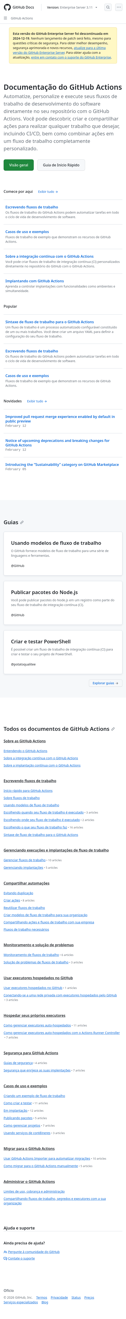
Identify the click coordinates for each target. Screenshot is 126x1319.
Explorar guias (106, 683)
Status (76, 1297)
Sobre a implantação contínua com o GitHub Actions (42, 765)
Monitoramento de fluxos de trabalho (38, 955)
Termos (41, 1297)
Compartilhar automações (27, 883)
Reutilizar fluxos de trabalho (24, 908)
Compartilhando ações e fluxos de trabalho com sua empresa (49, 922)
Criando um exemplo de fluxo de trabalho (34, 1096)
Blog (44, 1302)
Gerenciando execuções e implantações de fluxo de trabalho (56, 850)
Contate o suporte (19, 1258)
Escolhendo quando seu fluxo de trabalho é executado (51, 812)
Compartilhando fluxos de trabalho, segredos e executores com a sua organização (55, 1200)
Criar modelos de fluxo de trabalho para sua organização (46, 915)
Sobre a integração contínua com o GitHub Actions (41, 758)
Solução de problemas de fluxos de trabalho (43, 962)
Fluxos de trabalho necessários (26, 929)
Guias (14, 522)
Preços (89, 1297)
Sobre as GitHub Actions (25, 741)
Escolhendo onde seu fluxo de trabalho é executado (49, 820)
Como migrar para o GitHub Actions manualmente (48, 1166)
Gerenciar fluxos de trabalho (33, 860)
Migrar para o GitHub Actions (29, 1148)
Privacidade (59, 1297)
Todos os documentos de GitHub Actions (59, 728)
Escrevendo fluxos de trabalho (30, 780)
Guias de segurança (25, 1063)
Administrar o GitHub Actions (29, 1181)
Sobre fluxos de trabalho (22, 798)
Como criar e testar (26, 1103)
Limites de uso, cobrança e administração (34, 1191)
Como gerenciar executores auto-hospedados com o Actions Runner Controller (62, 1035)
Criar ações (19, 900)
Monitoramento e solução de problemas (39, 944)
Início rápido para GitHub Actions (28, 790)
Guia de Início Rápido (61, 165)
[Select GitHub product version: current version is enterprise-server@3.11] (72, 7)
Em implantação (23, 1110)
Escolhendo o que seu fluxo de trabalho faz (43, 827)
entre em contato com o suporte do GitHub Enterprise (71, 57)
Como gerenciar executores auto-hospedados (45, 1025)
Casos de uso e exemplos (25, 1085)
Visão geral (18, 165)
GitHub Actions (22, 18)
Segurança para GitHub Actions (31, 1052)
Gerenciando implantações (31, 867)
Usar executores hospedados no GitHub (38, 977)
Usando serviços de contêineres (34, 1133)
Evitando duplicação (18, 893)
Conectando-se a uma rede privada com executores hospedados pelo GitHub (60, 997)
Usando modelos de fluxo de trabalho (31, 805)
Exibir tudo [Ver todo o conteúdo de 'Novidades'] (37, 401)
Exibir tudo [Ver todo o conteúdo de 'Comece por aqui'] (48, 191)
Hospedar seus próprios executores (34, 1015)
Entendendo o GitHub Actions (25, 751)
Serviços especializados (21, 1302)
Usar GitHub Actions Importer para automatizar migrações (55, 1158)
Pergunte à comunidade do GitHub (32, 1252)
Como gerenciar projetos (29, 1125)
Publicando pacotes (25, 1118)
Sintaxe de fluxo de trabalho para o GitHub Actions (41, 835)
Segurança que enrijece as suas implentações (44, 1070)
